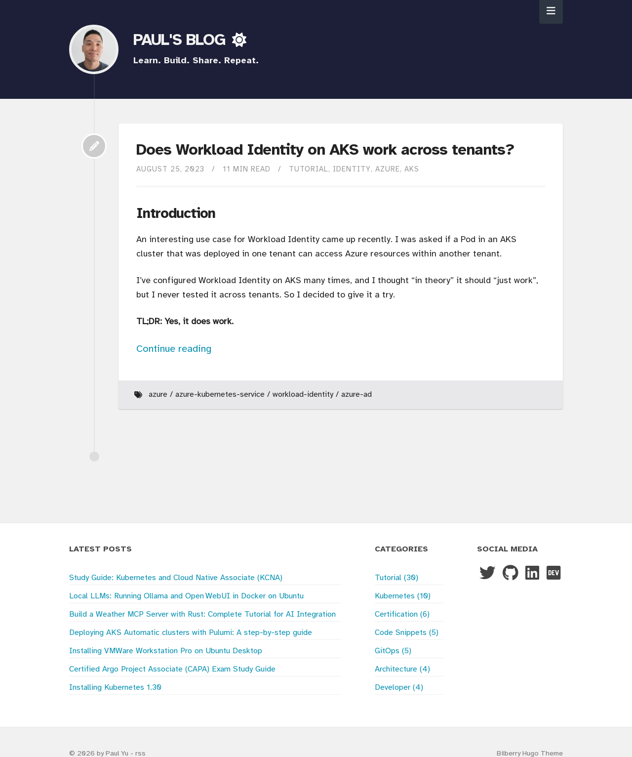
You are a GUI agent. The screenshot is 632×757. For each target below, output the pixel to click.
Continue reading (173, 349)
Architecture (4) (402, 669)
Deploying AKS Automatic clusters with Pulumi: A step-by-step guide (190, 633)
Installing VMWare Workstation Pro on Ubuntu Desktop (165, 651)
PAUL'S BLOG (181, 40)
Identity (352, 169)
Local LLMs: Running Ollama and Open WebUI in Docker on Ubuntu (186, 596)
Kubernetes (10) (403, 596)
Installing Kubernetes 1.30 (115, 687)
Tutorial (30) (396, 578)
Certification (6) (402, 614)
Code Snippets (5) (406, 633)
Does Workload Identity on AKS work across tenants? (325, 150)
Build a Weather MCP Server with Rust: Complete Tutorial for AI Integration (202, 614)
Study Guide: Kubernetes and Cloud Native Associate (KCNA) (175, 578)
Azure (387, 169)
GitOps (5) (393, 651)
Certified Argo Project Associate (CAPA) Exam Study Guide (172, 669)
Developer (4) (399, 687)
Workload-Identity (303, 394)
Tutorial (308, 169)
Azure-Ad (356, 394)
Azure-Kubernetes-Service (220, 394)
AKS (411, 169)
